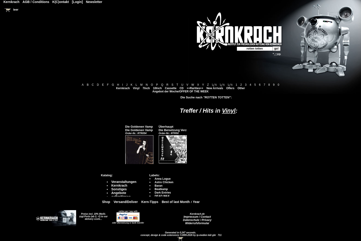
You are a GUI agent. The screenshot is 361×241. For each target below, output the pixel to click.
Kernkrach (123, 88)
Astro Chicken (164, 182)
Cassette (170, 88)
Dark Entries (163, 192)
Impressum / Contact (197, 216)
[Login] (77, 2)
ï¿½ (214, 84)
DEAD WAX (162, 196)
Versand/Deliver (126, 202)
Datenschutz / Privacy (197, 220)
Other (241, 88)
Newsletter (94, 2)
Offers (230, 88)
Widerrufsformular (197, 223)
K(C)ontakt (60, 2)
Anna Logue (162, 178)
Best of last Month (176, 202)
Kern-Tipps (149, 202)
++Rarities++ (195, 88)
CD (181, 88)
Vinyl (136, 88)
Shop (106, 202)
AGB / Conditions (36, 2)
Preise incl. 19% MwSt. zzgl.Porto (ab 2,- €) (92, 215)
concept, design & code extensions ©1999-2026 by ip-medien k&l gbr (178, 235)
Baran (158, 185)
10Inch (157, 88)
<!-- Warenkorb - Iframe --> (180, 238)
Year (196, 202)
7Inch (146, 88)
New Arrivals (214, 88)
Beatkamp (161, 189)
